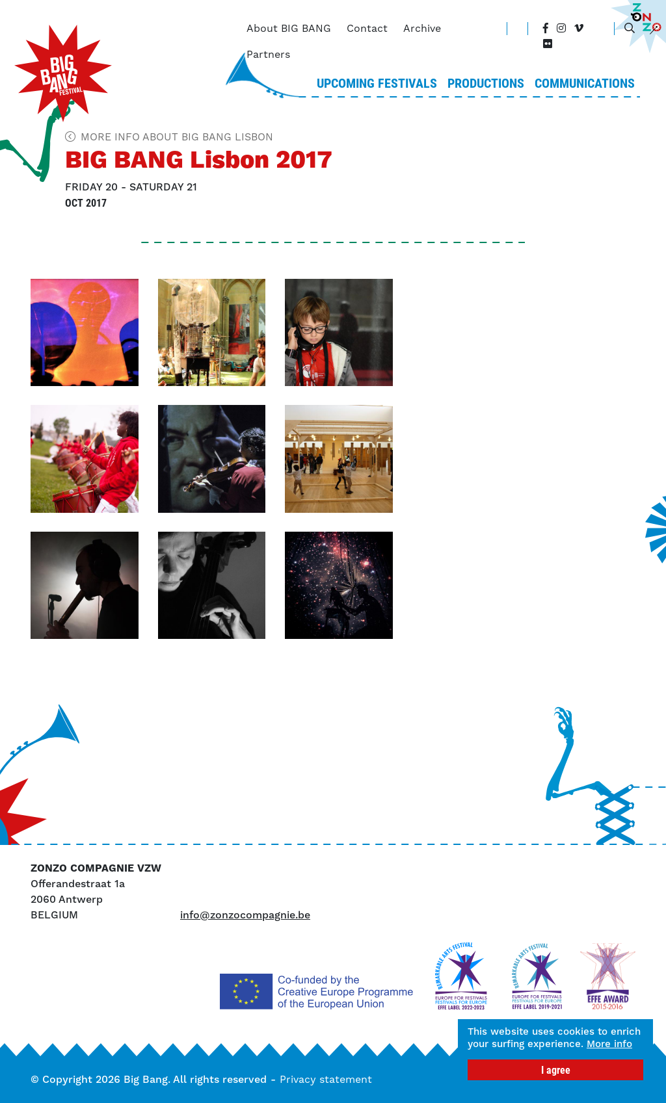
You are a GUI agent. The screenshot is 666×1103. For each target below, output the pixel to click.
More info (494, 1043)
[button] (85, 333)
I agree (555, 1069)
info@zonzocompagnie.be (245, 915)
